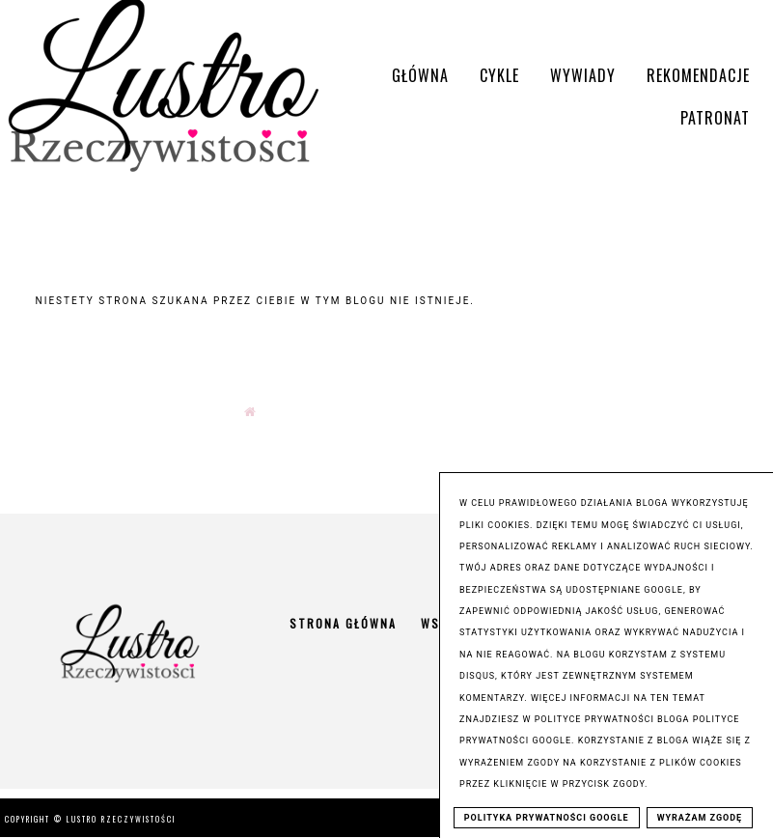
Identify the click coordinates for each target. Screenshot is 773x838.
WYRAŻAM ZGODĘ (700, 818)
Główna (420, 75)
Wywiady (583, 75)
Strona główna (343, 623)
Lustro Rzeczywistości (121, 818)
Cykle (499, 75)
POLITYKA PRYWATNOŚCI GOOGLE (546, 818)
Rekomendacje (698, 75)
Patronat (715, 117)
